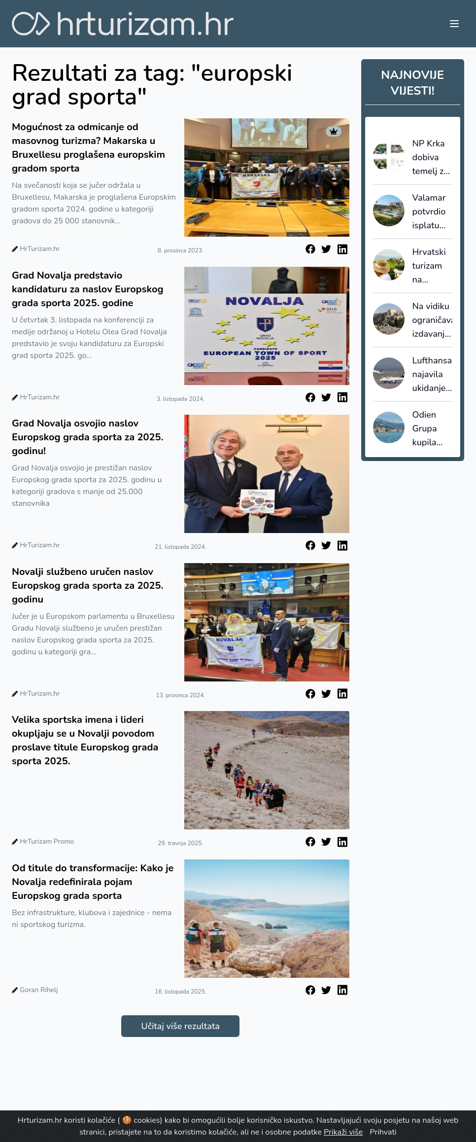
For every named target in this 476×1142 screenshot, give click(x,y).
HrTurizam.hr (40, 248)
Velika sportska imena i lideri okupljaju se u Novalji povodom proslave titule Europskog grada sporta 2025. (85, 740)
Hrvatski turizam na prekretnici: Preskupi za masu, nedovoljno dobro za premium (432, 266)
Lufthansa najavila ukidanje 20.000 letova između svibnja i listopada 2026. (432, 375)
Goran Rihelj (39, 990)
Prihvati (383, 1132)
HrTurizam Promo (47, 841)
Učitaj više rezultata (180, 1026)
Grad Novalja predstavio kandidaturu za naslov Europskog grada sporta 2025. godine (88, 289)
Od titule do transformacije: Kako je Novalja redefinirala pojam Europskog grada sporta (92, 881)
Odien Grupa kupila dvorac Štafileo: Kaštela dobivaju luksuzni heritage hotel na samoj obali (429, 429)
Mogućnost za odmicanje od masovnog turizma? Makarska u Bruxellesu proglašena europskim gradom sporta (88, 147)
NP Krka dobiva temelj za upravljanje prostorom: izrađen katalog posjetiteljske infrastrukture (432, 158)
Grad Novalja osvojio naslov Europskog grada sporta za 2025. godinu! (88, 437)
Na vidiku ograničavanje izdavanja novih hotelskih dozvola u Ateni (432, 320)
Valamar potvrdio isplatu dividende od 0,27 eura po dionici (431, 212)
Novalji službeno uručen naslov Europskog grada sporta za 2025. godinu (88, 585)
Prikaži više (343, 1132)
